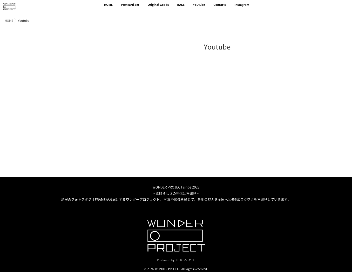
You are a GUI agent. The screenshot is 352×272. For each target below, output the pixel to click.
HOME (108, 7)
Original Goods (158, 7)
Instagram (242, 7)
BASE (181, 7)
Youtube (199, 7)
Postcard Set (130, 7)
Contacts (219, 7)
